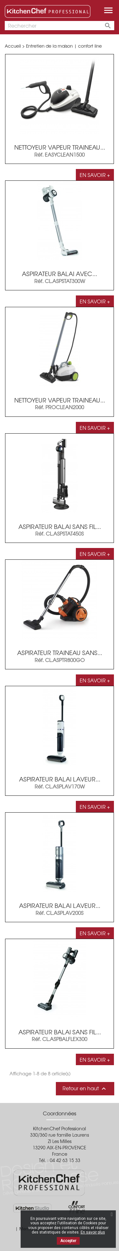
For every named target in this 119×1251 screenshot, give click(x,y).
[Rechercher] (59, 25)
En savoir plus (93, 1232)
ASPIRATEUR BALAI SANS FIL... (59, 1031)
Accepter (68, 1241)
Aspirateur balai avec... (59, 273)
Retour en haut (85, 1088)
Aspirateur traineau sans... (59, 652)
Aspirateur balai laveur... (59, 778)
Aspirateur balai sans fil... (59, 526)
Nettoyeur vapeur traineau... (59, 147)
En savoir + (95, 175)
